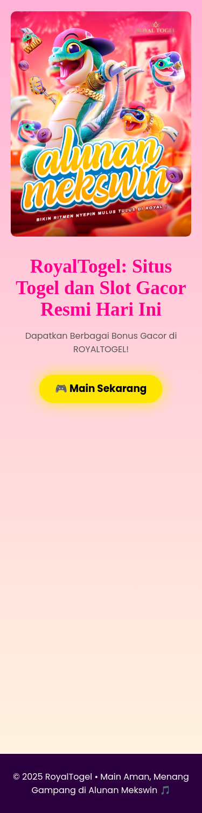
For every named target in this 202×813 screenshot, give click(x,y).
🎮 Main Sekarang (101, 388)
